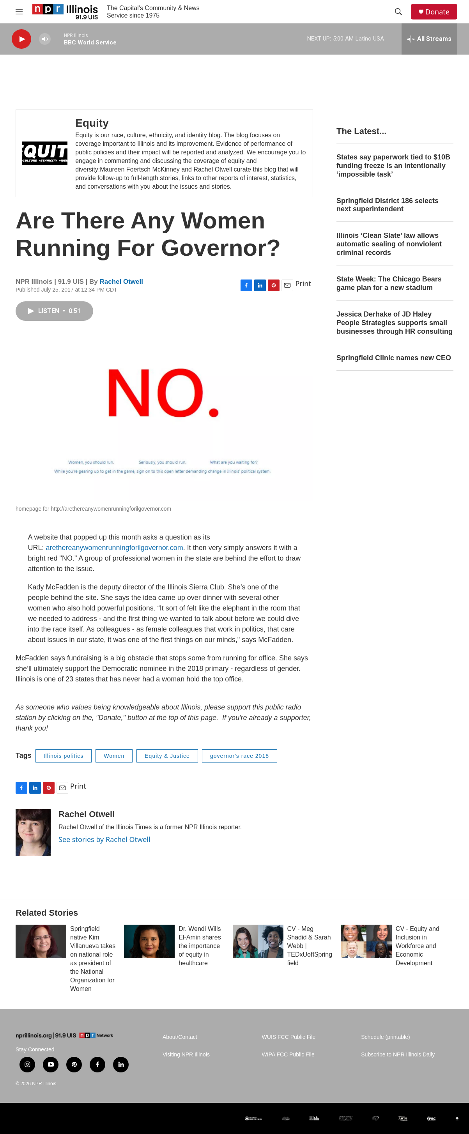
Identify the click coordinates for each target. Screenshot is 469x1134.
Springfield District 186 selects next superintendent (387, 205)
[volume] (44, 39)
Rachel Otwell (121, 281)
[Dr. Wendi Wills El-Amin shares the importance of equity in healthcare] (149, 941)
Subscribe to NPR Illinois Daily (398, 1055)
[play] (21, 39)
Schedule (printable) (385, 1037)
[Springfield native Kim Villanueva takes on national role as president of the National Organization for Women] (41, 941)
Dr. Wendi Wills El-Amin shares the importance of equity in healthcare (200, 945)
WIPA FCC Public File (288, 1055)
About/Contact (180, 1037)
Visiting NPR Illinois (186, 1055)
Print (303, 283)
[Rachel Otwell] (33, 832)
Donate (437, 12)
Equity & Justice (167, 756)
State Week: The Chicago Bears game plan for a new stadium (389, 283)
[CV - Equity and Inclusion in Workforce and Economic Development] (366, 941)
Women (114, 756)
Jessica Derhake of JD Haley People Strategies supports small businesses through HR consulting (394, 322)
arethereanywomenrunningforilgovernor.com (114, 548)
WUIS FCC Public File (289, 1037)
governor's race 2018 (239, 756)
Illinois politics (64, 756)
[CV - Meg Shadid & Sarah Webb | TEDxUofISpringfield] (258, 941)
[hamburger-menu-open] (19, 11)
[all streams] (429, 39)
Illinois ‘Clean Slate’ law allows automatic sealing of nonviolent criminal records (389, 244)
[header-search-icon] (398, 11)
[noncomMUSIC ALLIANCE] (285, 1118)
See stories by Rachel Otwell (104, 839)
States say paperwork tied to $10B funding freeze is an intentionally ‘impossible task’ (393, 165)
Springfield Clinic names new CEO (393, 358)
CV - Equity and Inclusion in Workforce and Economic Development (417, 945)
